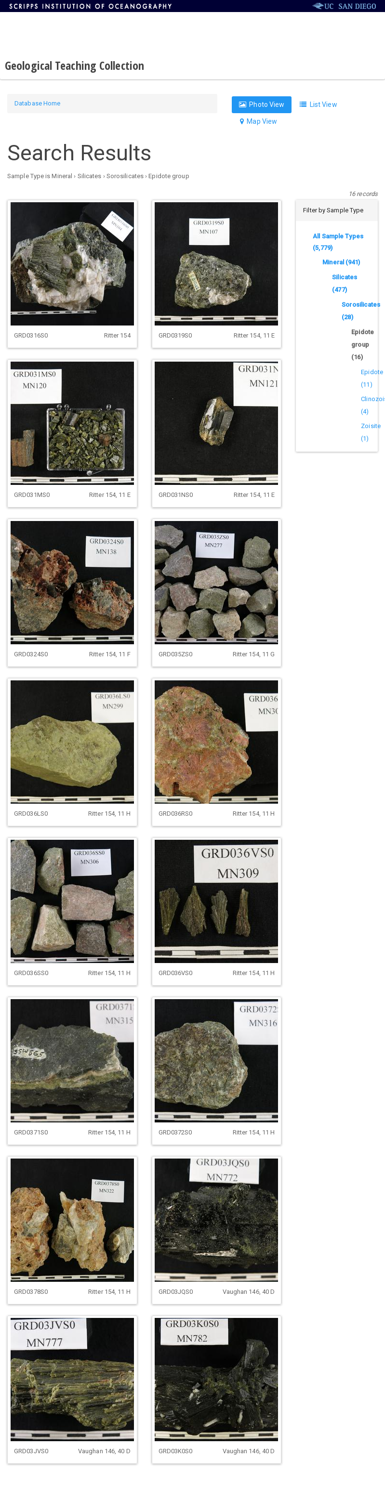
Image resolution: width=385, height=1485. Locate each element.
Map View (258, 121)
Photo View (261, 104)
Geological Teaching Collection (74, 65)
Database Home (37, 103)
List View (318, 104)
